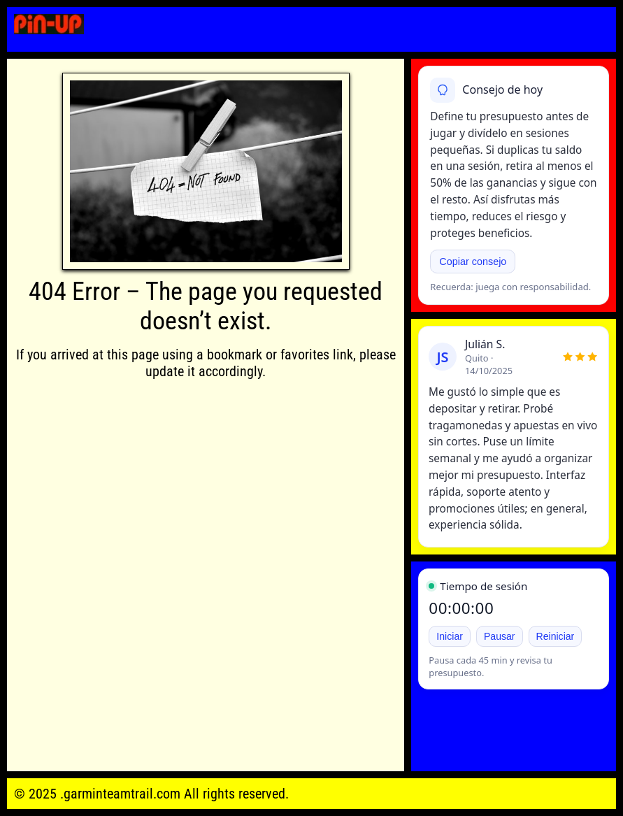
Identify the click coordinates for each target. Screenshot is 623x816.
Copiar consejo (472, 261)
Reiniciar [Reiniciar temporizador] (555, 636)
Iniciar (449, 636)
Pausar (499, 636)
